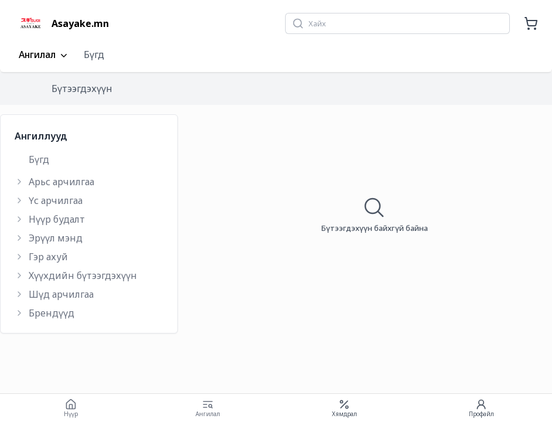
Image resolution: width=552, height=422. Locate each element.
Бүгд (94, 54)
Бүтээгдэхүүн (82, 88)
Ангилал (44, 55)
